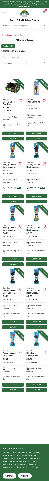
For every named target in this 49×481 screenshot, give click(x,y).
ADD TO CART (13, 133)
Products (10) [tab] (8, 46)
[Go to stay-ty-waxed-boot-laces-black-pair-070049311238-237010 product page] (36, 299)
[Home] (2, 35)
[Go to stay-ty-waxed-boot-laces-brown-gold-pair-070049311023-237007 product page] (12, 173)
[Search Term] (24, 25)
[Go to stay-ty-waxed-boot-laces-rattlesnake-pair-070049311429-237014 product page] (12, 236)
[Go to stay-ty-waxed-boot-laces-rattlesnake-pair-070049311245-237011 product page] (12, 362)
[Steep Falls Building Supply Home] (24, 13)
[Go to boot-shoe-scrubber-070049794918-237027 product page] (12, 110)
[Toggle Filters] (45, 63)
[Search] (45, 26)
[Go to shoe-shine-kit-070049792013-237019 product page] (36, 110)
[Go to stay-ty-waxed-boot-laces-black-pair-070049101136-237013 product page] (12, 299)
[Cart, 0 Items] (44, 12)
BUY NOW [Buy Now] (13, 138)
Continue (9, 476)
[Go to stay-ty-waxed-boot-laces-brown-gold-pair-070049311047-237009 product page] (36, 236)
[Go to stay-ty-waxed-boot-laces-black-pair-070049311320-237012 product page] (36, 173)
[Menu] (3, 12)
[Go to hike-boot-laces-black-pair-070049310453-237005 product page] (36, 362)
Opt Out (24, 476)
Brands (9, 35)
